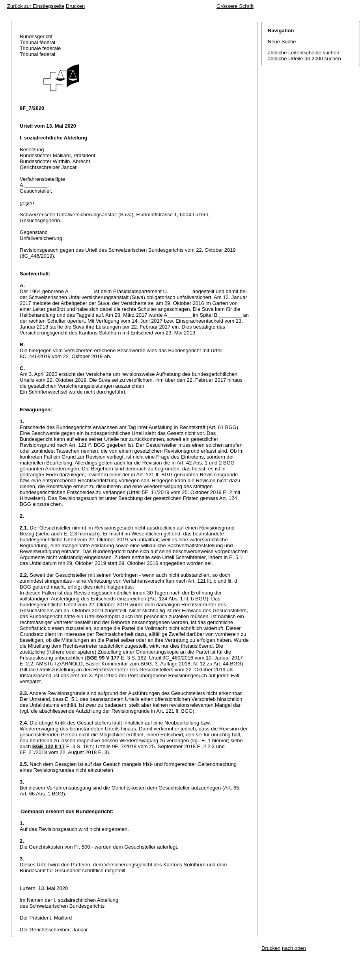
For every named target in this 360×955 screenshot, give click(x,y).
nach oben (294, 948)
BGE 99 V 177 (102, 658)
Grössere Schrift (235, 6)
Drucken (75, 6)
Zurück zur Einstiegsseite (35, 6)
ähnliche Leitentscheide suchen (303, 53)
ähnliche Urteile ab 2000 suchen (304, 58)
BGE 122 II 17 (48, 746)
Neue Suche (282, 42)
